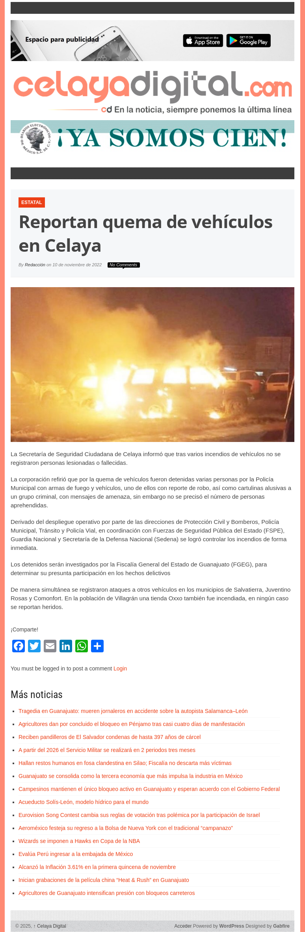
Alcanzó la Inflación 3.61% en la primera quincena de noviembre (97, 867)
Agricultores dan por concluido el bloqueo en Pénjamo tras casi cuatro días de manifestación (132, 724)
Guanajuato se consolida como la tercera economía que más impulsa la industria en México (131, 776)
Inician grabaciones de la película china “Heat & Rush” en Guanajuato (104, 880)
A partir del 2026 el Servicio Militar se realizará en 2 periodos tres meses (107, 750)
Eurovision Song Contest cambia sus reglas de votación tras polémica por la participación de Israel (139, 815)
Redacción (35, 264)
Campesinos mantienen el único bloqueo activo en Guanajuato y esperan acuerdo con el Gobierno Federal (149, 789)
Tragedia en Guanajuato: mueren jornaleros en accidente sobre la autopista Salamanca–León (133, 711)
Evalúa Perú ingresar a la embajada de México (76, 854)
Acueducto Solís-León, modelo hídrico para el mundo (84, 802)
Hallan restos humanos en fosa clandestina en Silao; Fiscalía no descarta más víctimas (125, 763)
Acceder (183, 926)
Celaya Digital (49, 926)
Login (120, 668)
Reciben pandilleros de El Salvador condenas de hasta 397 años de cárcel (110, 737)
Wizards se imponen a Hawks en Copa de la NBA (79, 841)
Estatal (31, 202)
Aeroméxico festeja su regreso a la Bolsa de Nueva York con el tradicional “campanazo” (126, 828)
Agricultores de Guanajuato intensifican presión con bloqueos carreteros (107, 893)
